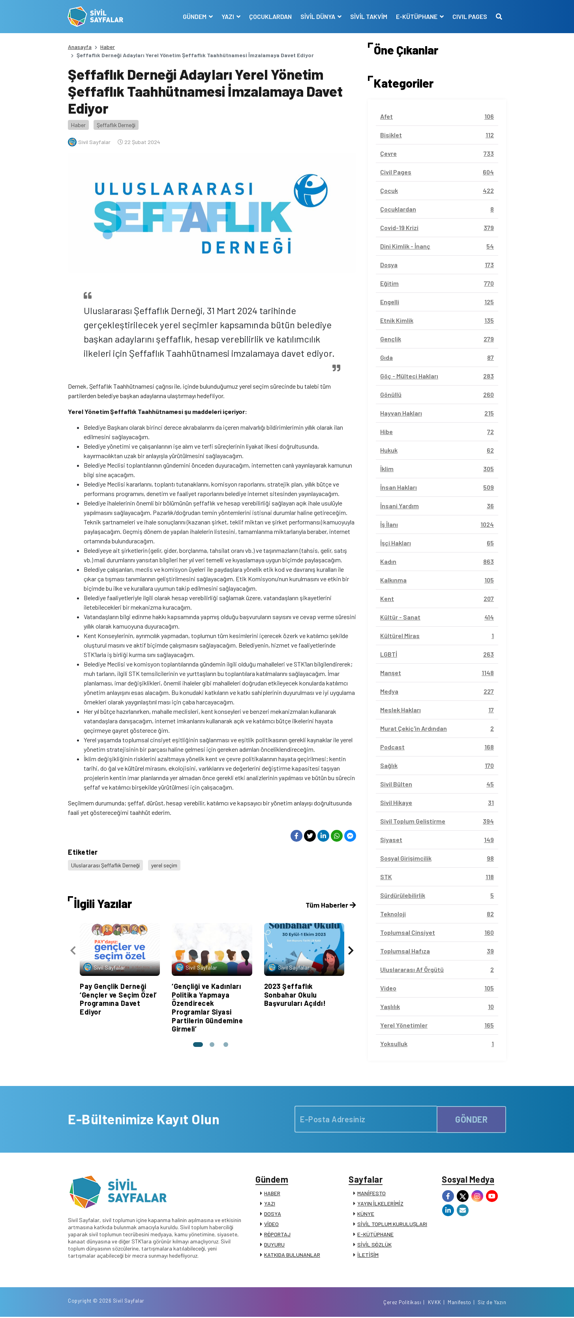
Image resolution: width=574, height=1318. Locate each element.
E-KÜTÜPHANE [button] (417, 16)
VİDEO (271, 1224)
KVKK (434, 1303)
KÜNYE (365, 1214)
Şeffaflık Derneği (116, 125)
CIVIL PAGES (469, 16)
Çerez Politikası (402, 1303)
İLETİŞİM (368, 1255)
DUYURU (274, 1244)
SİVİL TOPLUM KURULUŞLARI (392, 1224)
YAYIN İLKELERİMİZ (380, 1203)
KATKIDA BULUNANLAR (292, 1255)
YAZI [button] (228, 16)
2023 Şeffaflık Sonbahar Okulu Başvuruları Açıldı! (295, 994)
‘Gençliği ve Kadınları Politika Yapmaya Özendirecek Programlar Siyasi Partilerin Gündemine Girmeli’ (207, 1006)
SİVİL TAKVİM (368, 16)
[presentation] (73, 950)
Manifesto (459, 1303)
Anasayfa (80, 46)
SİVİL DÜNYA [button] (318, 16)
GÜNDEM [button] (194, 16)
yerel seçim (164, 864)
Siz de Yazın (492, 1303)
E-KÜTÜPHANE (375, 1234)
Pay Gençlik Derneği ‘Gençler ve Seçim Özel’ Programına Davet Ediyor (118, 998)
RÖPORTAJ (277, 1234)
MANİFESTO (371, 1193)
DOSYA (272, 1214)
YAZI (269, 1203)
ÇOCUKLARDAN (270, 16)
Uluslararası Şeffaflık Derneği (105, 864)
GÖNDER (471, 1119)
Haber (107, 46)
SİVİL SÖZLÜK (374, 1244)
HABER (272, 1193)
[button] (198, 1043)
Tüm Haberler (330, 904)
